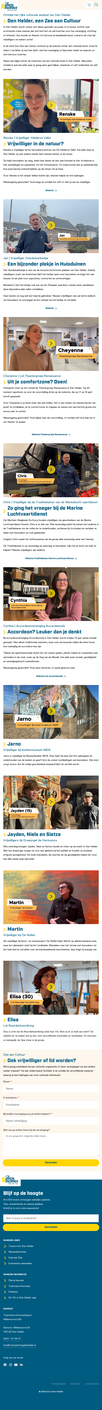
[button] (88, 5)
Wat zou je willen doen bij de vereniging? (26, 1130)
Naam (6, 1082)
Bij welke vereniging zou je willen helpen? (27, 1114)
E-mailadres (10, 1098)
